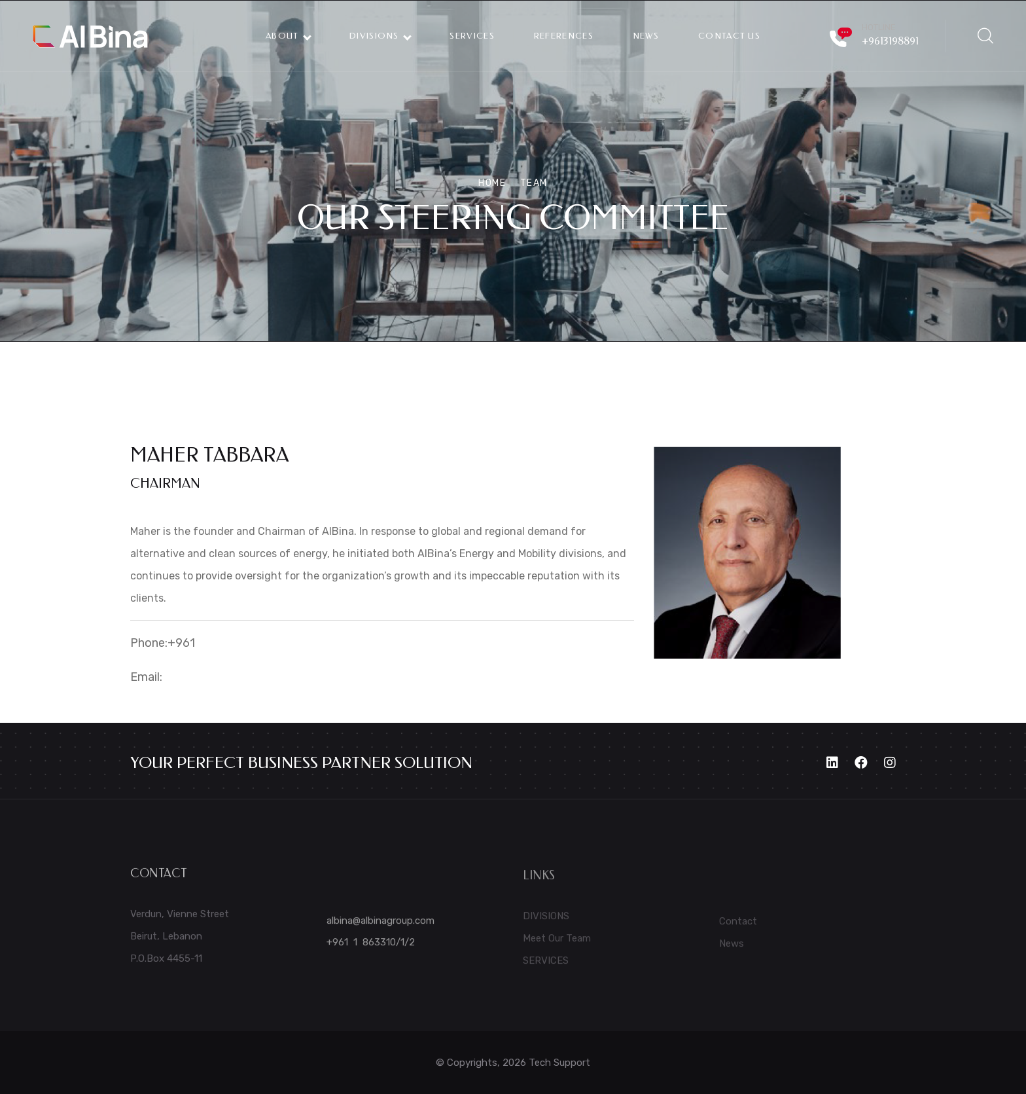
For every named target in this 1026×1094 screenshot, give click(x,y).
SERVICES (546, 966)
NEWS (646, 36)
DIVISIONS (379, 36)
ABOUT (288, 36)
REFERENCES (563, 36)
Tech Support (559, 1062)
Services (472, 36)
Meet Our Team (557, 944)
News (731, 949)
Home (492, 183)
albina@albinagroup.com (380, 926)
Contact (738, 927)
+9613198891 (890, 41)
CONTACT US (729, 36)
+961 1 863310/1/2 (371, 948)
